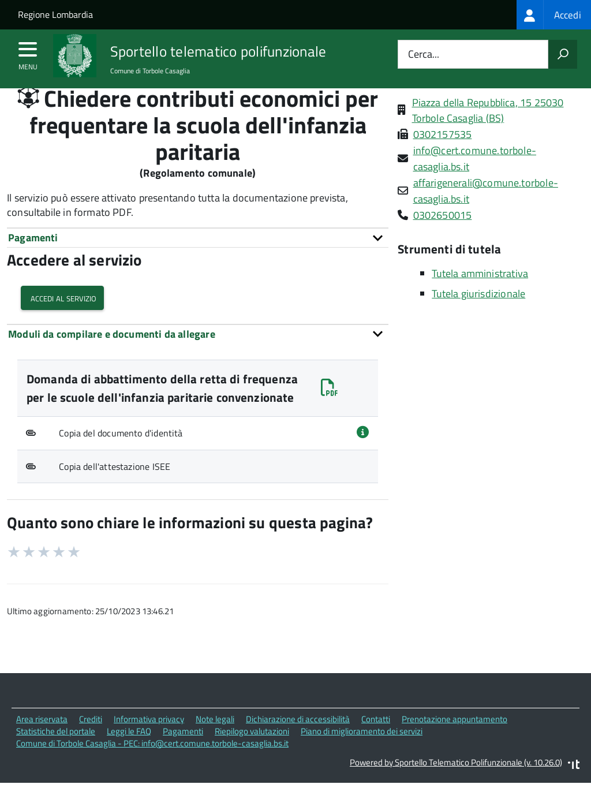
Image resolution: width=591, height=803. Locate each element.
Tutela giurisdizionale (478, 315)
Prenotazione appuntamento (454, 741)
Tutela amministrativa (480, 295)
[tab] (197, 259)
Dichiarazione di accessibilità (298, 741)
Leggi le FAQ (129, 753)
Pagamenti (183, 753)
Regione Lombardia (55, 14)
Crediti (90, 741)
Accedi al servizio (62, 319)
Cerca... (423, 54)
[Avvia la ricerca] (562, 54)
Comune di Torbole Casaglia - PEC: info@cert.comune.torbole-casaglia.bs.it (152, 765)
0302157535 (442, 156)
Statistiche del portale (55, 753)
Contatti (375, 741)
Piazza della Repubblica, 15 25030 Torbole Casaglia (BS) (488, 132)
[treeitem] (554, 14)
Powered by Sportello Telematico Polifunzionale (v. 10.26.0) (456, 783)
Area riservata (42, 741)
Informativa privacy (149, 741)
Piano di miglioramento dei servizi (361, 753)
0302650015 (442, 237)
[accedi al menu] (28, 53)
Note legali (215, 741)
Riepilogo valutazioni (252, 753)
